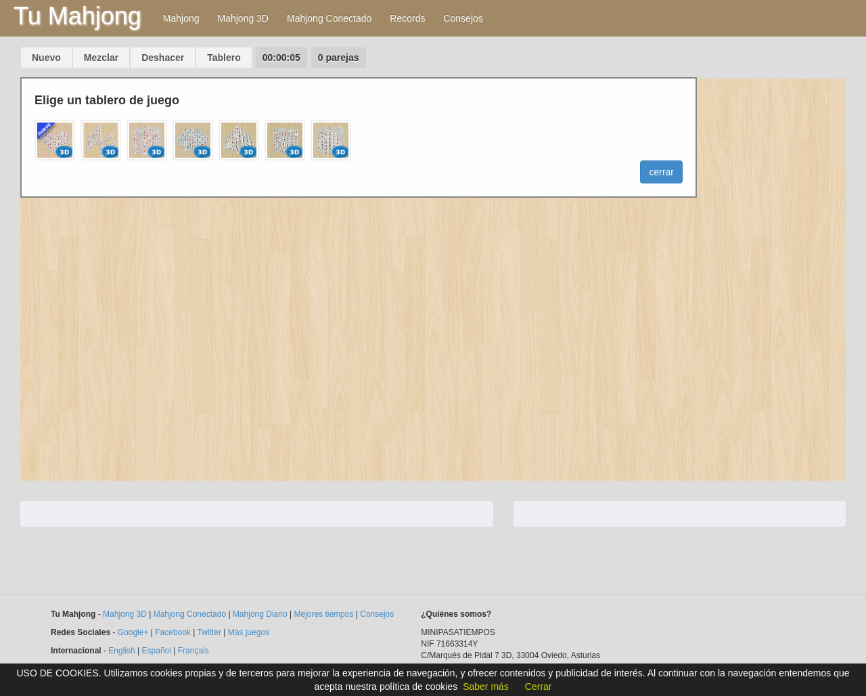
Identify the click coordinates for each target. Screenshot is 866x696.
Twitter (209, 632)
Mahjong (181, 18)
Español (156, 650)
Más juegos (248, 632)
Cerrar (538, 686)
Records (407, 18)
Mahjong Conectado (329, 18)
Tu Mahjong (77, 16)
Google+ (133, 632)
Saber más (486, 686)
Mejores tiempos (323, 614)
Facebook (173, 632)
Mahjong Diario (260, 614)
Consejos (462, 18)
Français (193, 650)
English (121, 650)
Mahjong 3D (243, 18)
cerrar (661, 172)
